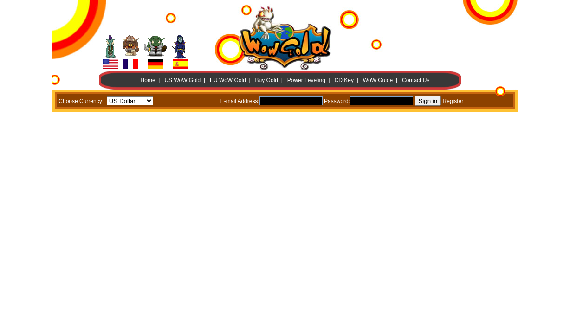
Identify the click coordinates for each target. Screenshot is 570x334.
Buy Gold (266, 80)
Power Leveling (306, 80)
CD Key (344, 80)
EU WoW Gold (228, 80)
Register (453, 101)
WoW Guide (378, 80)
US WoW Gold (182, 80)
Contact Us (415, 80)
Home (148, 80)
